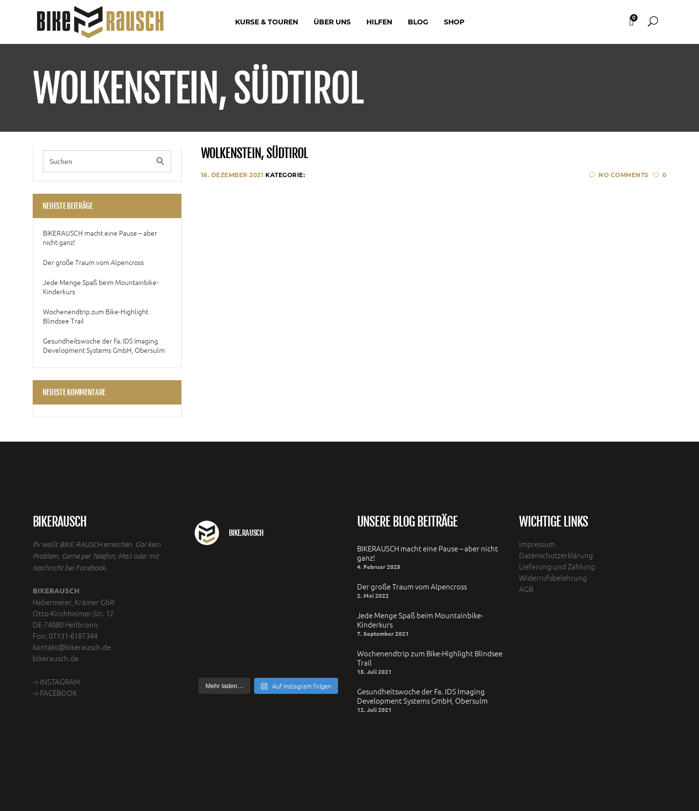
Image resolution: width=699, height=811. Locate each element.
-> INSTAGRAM (56, 681)
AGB (526, 589)
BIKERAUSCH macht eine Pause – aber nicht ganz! (100, 237)
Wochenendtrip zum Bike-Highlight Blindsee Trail (95, 316)
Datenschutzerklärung (556, 555)
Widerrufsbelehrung (553, 577)
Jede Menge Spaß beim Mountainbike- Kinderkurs (101, 287)
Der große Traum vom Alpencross (93, 262)
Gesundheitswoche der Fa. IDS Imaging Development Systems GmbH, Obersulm (104, 345)
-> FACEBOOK (55, 693)
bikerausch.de (56, 658)
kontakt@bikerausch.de (72, 647)
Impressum (537, 544)
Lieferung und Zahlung (557, 566)
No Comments (619, 175)
